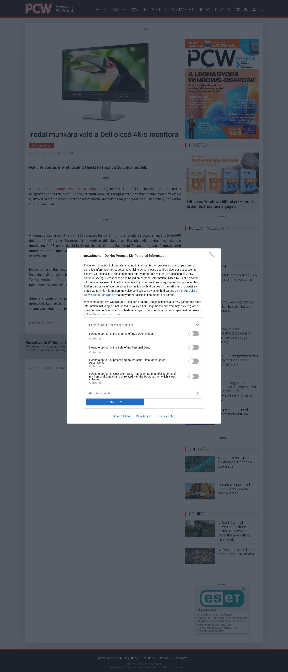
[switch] (193, 333)
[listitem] (144, 325)
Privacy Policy (166, 416)
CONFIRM (115, 401)
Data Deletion (121, 416)
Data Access (144, 416)
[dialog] (144, 336)
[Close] (213, 256)
